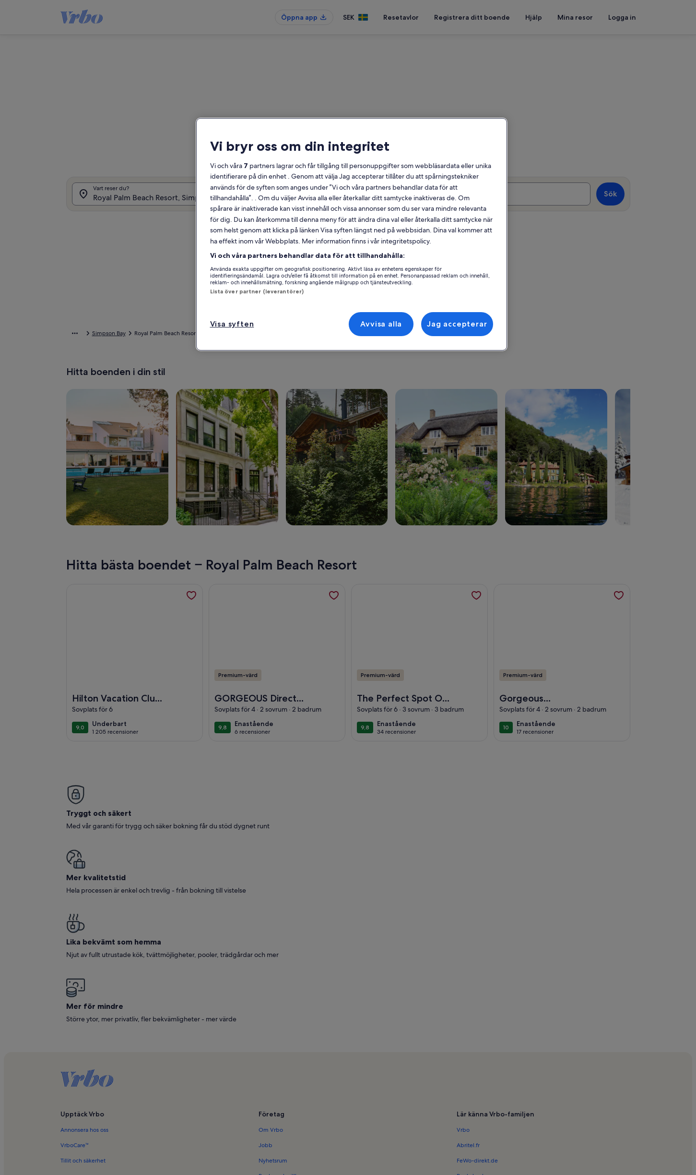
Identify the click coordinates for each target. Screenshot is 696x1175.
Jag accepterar (457, 323)
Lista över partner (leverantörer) (257, 291)
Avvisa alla (381, 323)
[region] (351, 234)
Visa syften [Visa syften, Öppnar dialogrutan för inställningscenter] (232, 323)
